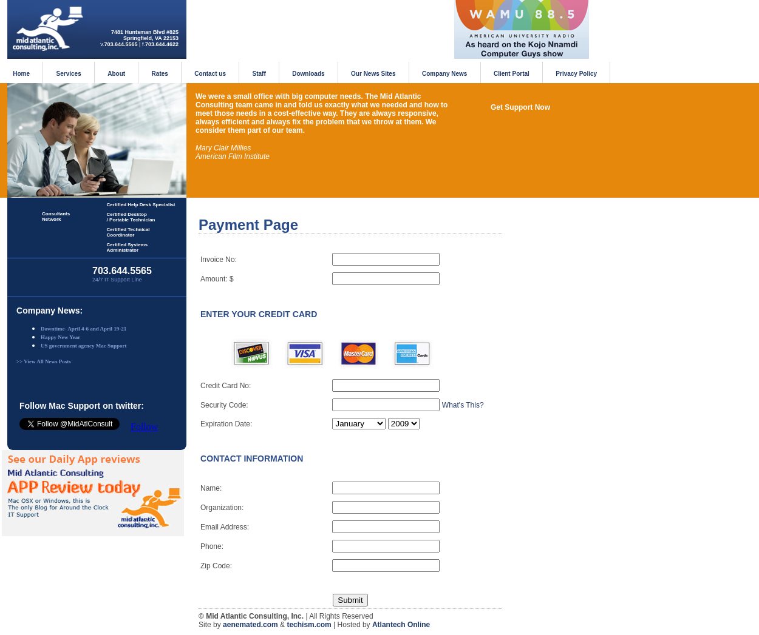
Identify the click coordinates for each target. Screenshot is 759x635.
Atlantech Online (401, 624)
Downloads (308, 73)
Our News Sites (373, 73)
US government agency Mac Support (84, 346)
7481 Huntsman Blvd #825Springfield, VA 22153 (145, 35)
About (116, 73)
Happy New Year (60, 337)
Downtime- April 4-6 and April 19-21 (83, 329)
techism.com (309, 624)
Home (21, 73)
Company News (444, 73)
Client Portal (511, 73)
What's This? (463, 405)
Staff (259, 73)
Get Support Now (520, 107)
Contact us (210, 73)
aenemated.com (250, 624)
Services (68, 73)
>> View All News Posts (43, 361)
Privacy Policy (576, 73)
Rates (160, 73)
